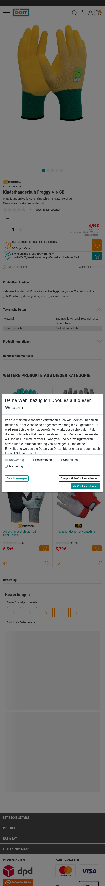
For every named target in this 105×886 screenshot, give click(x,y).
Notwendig (16, 460)
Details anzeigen (17, 478)
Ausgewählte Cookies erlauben (79, 478)
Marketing (16, 466)
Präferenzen (43, 460)
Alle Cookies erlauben (85, 486)
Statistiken (70, 460)
